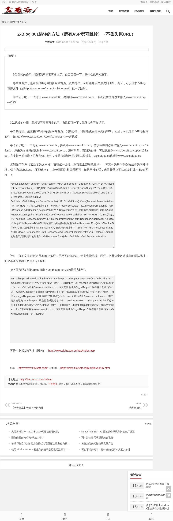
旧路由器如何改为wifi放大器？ (27, 448)
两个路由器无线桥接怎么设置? (84, 448)
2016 (135, 149)
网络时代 (14, 21)
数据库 (162, 133)
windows (150, 112)
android (137, 117)
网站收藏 (124, 11)
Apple (150, 144)
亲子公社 (135, 495)
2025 (149, 117)
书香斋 (144, 2)
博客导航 (96, 495)
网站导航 (154, 2)
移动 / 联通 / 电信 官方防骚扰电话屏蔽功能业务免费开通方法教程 (46, 454)
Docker (136, 122)
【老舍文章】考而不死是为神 (37, 416)
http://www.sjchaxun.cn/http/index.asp (71, 361)
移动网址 (139, 11)
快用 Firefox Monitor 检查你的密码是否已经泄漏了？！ (40, 460)
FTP (149, 154)
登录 (34, 2)
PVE (135, 133)
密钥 (160, 117)
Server (136, 112)
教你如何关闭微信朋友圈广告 (84, 454)
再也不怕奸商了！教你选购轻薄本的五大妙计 (92, 460)
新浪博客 (96, 500)
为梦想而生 (88, 416)
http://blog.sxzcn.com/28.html (36, 390)
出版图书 (148, 133)
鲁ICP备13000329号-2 (75, 506)
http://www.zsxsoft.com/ (33, 379)
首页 (111, 11)
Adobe (147, 149)
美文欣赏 (138, 138)
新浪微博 (56, 500)
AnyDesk (161, 149)
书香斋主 (36, 48)
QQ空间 (15, 500)
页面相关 (153, 138)
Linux (161, 144)
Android (137, 144)
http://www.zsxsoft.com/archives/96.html (85, 379)
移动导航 (166, 2)
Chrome (137, 154)
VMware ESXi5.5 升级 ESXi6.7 (149, 128)
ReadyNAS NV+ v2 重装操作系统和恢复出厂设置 (95, 443)
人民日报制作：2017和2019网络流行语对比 (35, 443)
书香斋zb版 (57, 495)
